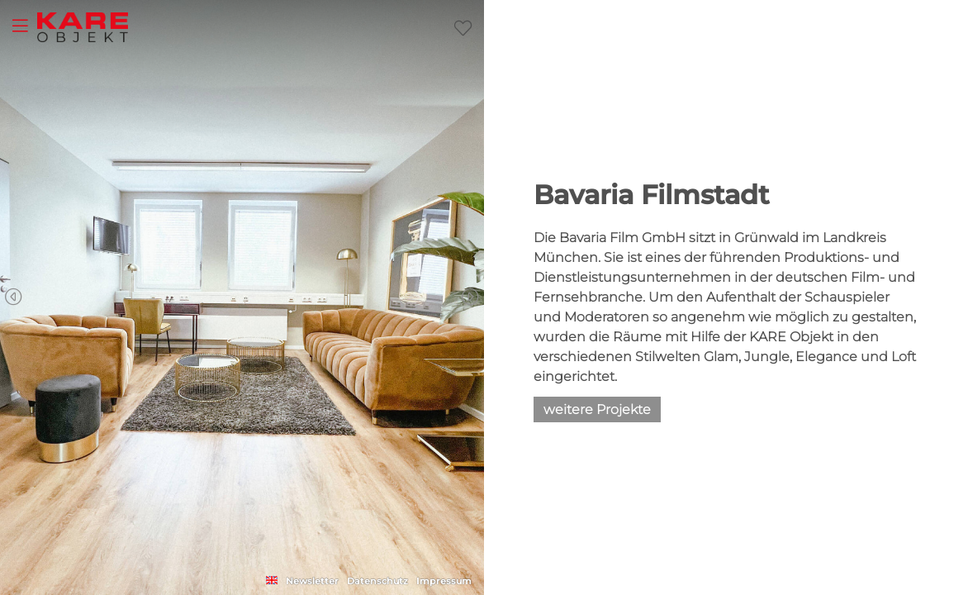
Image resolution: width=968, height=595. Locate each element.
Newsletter (312, 581)
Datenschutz (377, 581)
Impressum (444, 581)
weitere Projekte (597, 409)
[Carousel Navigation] (242, 297)
